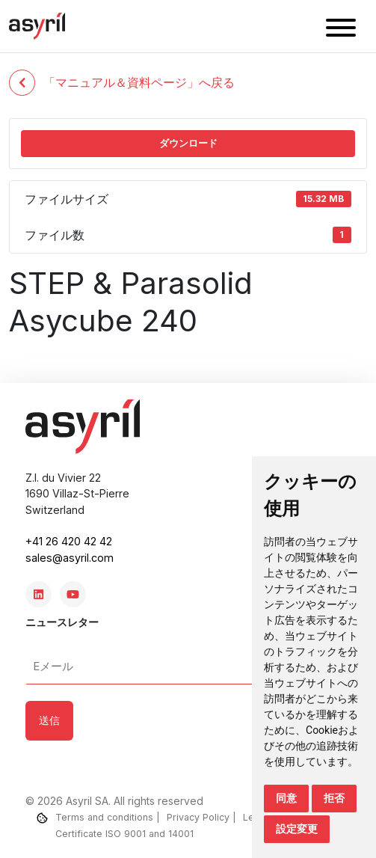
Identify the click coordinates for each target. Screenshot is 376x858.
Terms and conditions (104, 817)
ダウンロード (188, 143)
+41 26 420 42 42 (68, 541)
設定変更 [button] (297, 829)
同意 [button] (286, 798)
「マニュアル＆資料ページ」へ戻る (122, 83)
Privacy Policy (198, 817)
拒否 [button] (334, 798)
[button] (341, 29)
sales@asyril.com (69, 557)
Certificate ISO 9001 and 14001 (124, 833)
